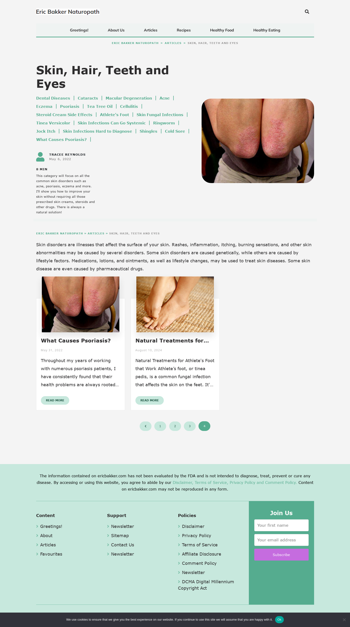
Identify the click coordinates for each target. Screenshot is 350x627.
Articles (150, 30)
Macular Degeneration (129, 98)
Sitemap (118, 535)
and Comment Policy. (277, 482)
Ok (279, 619)
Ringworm (164, 123)
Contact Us (120, 544)
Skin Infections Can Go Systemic (112, 123)
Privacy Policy (242, 482)
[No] (344, 619)
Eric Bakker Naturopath (135, 42)
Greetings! (79, 30)
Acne (165, 98)
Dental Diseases (53, 98)
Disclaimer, (183, 482)
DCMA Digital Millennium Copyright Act (206, 585)
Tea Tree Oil (99, 106)
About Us (116, 30)
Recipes (184, 30)
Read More (55, 400)
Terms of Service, (211, 482)
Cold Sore (175, 131)
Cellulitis (129, 106)
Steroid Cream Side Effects (64, 114)
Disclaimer (191, 526)
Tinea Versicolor (53, 123)
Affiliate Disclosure (199, 554)
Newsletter (120, 526)
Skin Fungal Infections (160, 114)
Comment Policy (197, 563)
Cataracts (88, 98)
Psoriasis (69, 106)
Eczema (44, 106)
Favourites (49, 554)
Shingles (148, 131)
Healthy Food (222, 30)
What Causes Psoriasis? (61, 139)
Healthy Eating (266, 30)
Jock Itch (45, 131)
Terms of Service (198, 544)
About (44, 535)
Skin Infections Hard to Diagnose (97, 131)
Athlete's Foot (114, 114)
